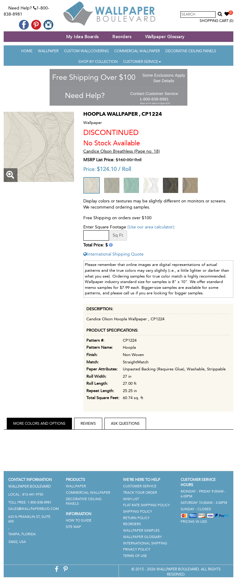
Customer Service (142, 62)
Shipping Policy (137, 512)
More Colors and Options (39, 423)
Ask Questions (125, 423)
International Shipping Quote (113, 254)
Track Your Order (140, 493)
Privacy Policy (136, 549)
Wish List (131, 499)
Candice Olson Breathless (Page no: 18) (121, 151)
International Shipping (145, 543)
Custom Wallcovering (86, 51)
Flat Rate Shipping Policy (146, 505)
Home (26, 51)
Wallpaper (48, 51)
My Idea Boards (82, 36)
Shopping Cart (216, 21)
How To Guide (79, 520)
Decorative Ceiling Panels (190, 51)
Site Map (73, 527)
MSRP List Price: (99, 159)
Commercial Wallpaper (137, 51)
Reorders (121, 36)
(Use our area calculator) (150, 227)
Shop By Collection (98, 62)
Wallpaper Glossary (165, 36)
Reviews (88, 423)
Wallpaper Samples (141, 531)
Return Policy (136, 518)
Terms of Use (135, 556)
